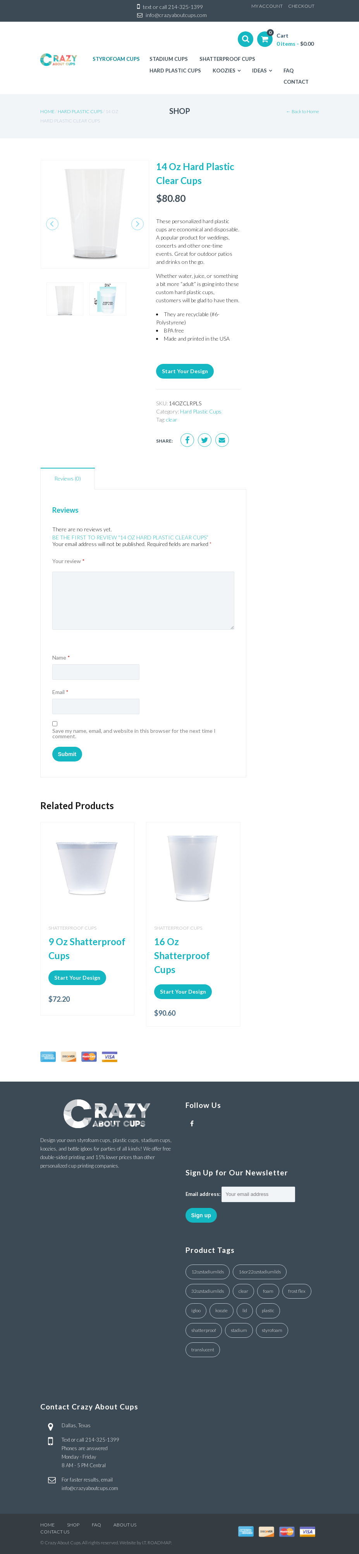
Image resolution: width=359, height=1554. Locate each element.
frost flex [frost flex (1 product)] (297, 1291)
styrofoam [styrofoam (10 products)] (272, 1330)
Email (60, 692)
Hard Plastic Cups (80, 111)
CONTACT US (54, 1532)
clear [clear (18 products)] (243, 1291)
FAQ (96, 1525)
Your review (68, 561)
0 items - (295, 43)
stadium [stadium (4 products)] (239, 1330)
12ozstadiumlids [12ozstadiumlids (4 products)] (207, 1272)
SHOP (73, 1525)
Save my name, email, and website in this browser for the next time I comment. (134, 733)
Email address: (203, 1194)
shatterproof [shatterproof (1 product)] (203, 1330)
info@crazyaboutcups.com (176, 15)
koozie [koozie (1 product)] (221, 1310)
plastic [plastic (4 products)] (268, 1310)
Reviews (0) (67, 478)
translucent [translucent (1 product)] (202, 1349)
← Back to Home (302, 111)
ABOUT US (124, 1525)
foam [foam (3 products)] (268, 1291)
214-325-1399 (185, 6)
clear (171, 419)
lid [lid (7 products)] (244, 1310)
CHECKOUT (301, 6)
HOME (47, 1525)
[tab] (67, 478)
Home (47, 111)
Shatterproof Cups (72, 928)
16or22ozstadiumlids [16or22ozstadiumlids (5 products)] (260, 1272)
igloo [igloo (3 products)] (196, 1310)
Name (61, 657)
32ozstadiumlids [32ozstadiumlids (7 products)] (207, 1291)
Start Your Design (185, 371)
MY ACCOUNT (267, 6)
